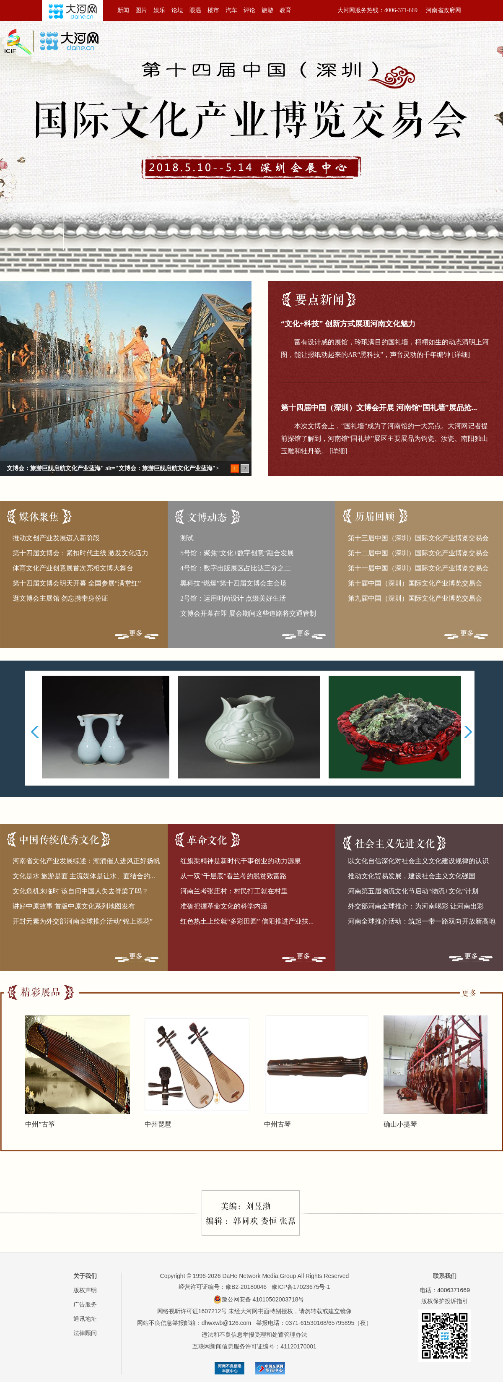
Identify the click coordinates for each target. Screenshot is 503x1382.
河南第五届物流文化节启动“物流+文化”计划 (413, 891)
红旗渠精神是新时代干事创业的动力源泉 (240, 860)
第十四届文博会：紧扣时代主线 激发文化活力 (80, 553)
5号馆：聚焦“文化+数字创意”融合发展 (237, 553)
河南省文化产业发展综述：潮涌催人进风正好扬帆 (86, 860)
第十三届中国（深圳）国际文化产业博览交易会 (418, 537)
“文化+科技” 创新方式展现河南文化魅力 (348, 324)
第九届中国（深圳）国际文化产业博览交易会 (415, 598)
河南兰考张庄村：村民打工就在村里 (234, 891)
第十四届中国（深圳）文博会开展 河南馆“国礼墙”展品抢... (379, 407)
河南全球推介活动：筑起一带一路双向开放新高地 (421, 921)
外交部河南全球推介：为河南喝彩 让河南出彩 (416, 906)
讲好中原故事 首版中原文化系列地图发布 (74, 906)
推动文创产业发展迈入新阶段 (56, 537)
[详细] (461, 354)
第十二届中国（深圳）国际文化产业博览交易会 (418, 553)
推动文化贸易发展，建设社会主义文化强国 (411, 876)
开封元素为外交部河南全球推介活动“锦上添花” (83, 921)
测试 (187, 537)
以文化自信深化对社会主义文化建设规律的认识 (418, 860)
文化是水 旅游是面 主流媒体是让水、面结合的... (84, 876)
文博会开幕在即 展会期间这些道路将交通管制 (248, 613)
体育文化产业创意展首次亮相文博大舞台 (73, 568)
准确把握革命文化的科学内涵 (223, 906)
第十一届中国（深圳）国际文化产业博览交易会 (418, 568)
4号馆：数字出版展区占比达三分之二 (235, 568)
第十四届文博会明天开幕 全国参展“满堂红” (77, 583)
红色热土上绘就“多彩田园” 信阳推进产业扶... (247, 921)
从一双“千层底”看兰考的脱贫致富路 (233, 876)
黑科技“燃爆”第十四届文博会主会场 (233, 583)
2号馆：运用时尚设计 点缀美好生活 (233, 598)
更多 (136, 633)
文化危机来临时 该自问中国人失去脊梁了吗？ (80, 891)
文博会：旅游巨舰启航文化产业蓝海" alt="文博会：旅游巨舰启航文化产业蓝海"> (113, 468)
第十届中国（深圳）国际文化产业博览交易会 (415, 583)
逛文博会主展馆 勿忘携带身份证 (60, 598)
